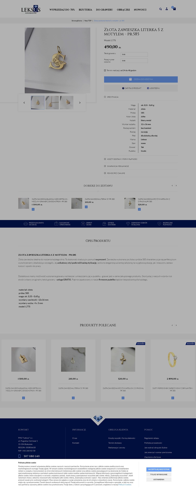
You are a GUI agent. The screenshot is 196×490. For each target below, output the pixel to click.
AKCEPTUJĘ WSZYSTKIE (159, 469)
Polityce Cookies (124, 485)
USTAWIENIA (158, 479)
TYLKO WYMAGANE (158, 474)
